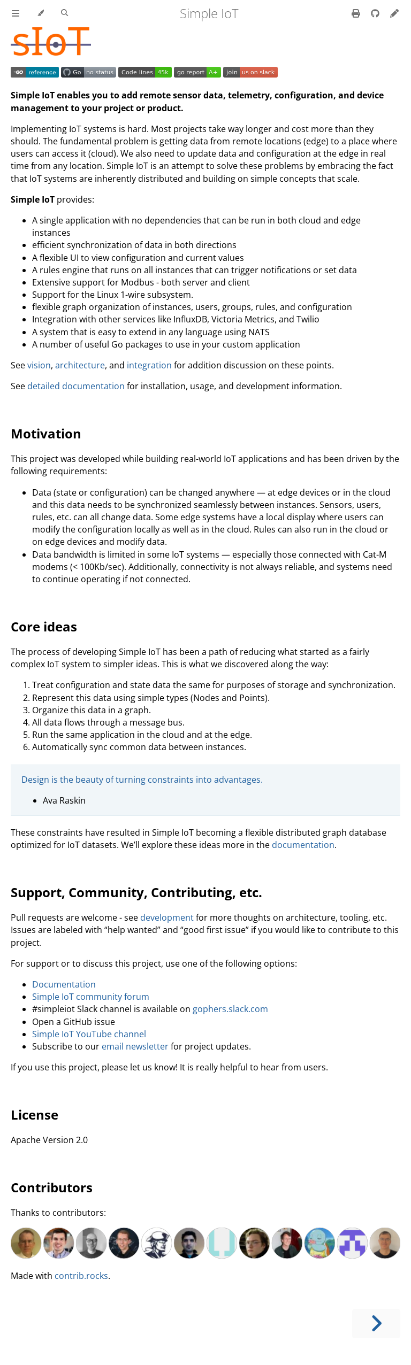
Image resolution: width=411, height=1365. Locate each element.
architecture (80, 365)
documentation (303, 845)
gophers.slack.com (230, 1009)
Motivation (46, 433)
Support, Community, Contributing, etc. (136, 892)
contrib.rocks (81, 1276)
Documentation (64, 984)
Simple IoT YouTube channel (89, 1034)
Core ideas (44, 626)
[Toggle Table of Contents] (15, 13)
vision (39, 365)
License (34, 1114)
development (167, 917)
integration (149, 365)
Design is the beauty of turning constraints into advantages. (142, 779)
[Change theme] (40, 13)
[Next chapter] (376, 1323)
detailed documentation (76, 386)
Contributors (52, 1187)
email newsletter (135, 1046)
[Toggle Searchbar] (64, 13)
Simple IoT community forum (90, 996)
